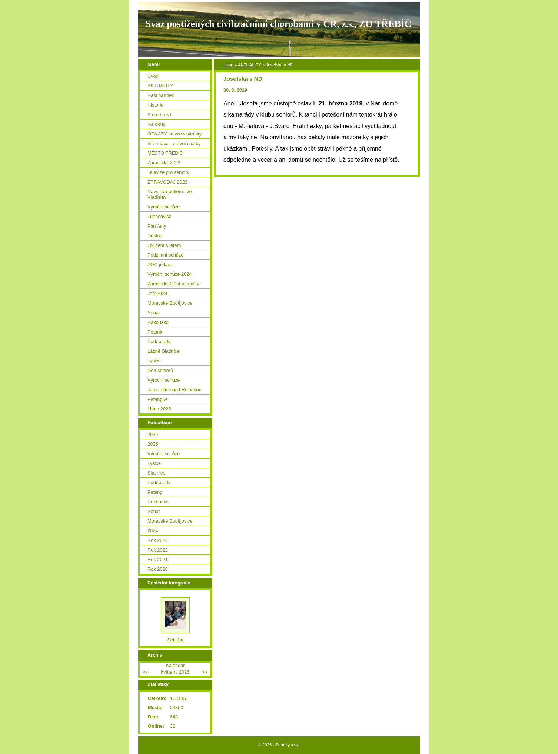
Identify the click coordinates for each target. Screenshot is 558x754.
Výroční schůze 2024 (169, 274)
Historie (155, 105)
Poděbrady (158, 341)
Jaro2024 (157, 293)
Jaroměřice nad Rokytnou (174, 389)
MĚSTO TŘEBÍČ (165, 153)
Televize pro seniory (168, 172)
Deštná (155, 235)
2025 (152, 444)
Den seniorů (160, 370)
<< (146, 672)
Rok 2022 (157, 550)
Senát (153, 312)
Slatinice (156, 473)
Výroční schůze (163, 207)
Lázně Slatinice (163, 351)
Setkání (175, 640)
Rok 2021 (157, 559)
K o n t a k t (159, 114)
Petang (155, 492)
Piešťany (156, 226)
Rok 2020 (157, 569)
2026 (152, 434)
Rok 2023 (157, 540)
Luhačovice (159, 216)
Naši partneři (161, 95)
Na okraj (156, 124)
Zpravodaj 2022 (163, 162)
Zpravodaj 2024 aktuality (173, 283)
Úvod (228, 65)
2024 (152, 530)
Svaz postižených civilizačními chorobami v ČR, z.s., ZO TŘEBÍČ (278, 24)
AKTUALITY (249, 65)
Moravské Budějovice (170, 303)
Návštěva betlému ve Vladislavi (169, 194)
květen (168, 672)
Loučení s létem (164, 245)
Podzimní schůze (165, 255)
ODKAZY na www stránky (174, 134)
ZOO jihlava (160, 264)
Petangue (157, 399)
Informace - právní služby (174, 143)
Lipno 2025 (159, 409)
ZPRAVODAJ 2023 (167, 182)
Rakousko (158, 322)
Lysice (154, 360)
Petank (154, 332)
